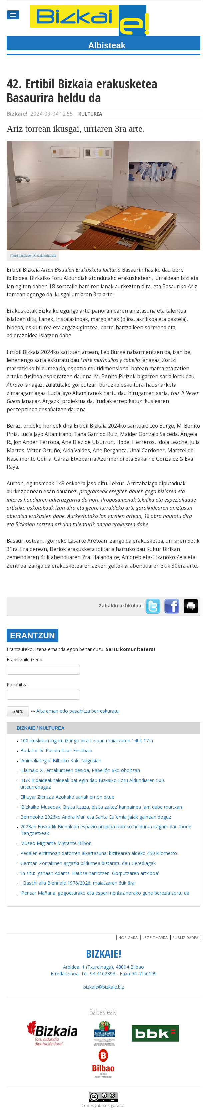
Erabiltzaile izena (24, 659)
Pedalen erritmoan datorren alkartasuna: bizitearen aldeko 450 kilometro (98, 853)
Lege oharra (155, 937)
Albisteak (107, 45)
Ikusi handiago (21, 255)
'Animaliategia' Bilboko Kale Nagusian (60, 760)
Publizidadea (185, 937)
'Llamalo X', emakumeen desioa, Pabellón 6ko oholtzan (80, 770)
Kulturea (90, 114)
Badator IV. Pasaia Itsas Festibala (56, 750)
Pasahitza (17, 684)
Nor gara (128, 937)
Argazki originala (44, 255)
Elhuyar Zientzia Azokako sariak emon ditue (67, 797)
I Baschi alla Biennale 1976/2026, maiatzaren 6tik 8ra (77, 883)
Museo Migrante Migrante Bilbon (56, 843)
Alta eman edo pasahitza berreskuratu (77, 711)
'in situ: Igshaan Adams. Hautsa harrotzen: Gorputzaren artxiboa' (89, 873)
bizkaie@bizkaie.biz (103, 987)
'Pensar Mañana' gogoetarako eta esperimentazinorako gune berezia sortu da (104, 893)
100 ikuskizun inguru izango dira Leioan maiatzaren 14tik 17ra (86, 740)
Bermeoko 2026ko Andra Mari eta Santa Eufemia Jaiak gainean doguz (95, 817)
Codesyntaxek (95, 1105)
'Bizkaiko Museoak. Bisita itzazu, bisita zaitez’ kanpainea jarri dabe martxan (101, 807)
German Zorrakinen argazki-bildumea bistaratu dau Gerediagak (88, 863)
